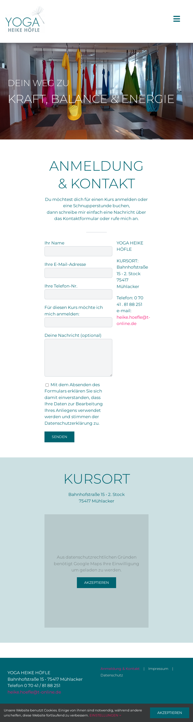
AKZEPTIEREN (169, 712)
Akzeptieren (96, 582)
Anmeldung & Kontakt (120, 668)
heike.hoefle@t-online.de (34, 692)
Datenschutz (112, 675)
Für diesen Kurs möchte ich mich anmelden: (78, 314)
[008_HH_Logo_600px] (25, 7)
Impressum (158, 668)
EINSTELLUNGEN (105, 715)
